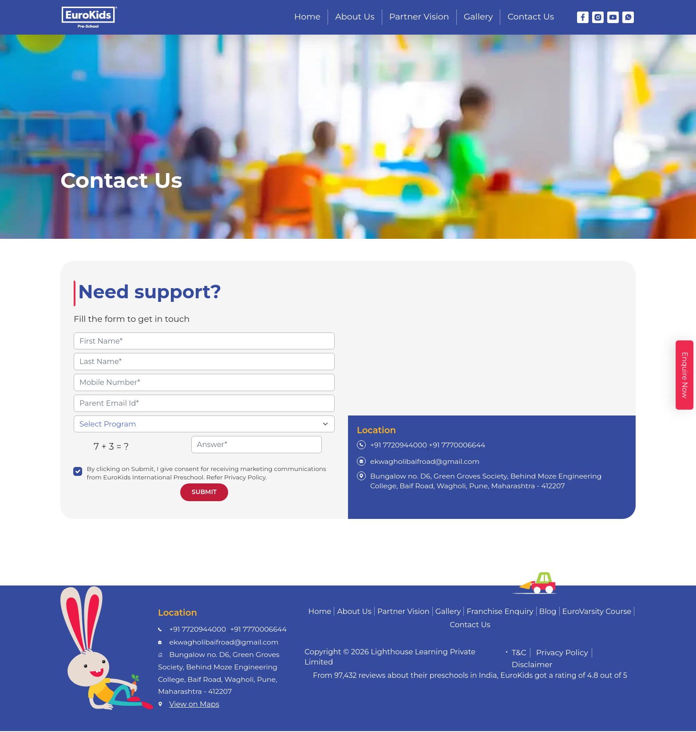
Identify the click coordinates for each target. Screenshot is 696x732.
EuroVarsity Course (597, 612)
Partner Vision (419, 17)
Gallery (478, 17)
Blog (548, 612)
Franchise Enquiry (500, 612)
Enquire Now (684, 375)
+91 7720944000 (398, 445)
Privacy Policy (562, 653)
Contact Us (530, 17)
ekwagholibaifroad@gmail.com (424, 462)
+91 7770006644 (457, 445)
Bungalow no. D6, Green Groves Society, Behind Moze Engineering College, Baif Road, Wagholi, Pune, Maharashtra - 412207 (485, 481)
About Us (355, 17)
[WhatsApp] (628, 17)
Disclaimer (532, 665)
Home (307, 17)
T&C (519, 653)
